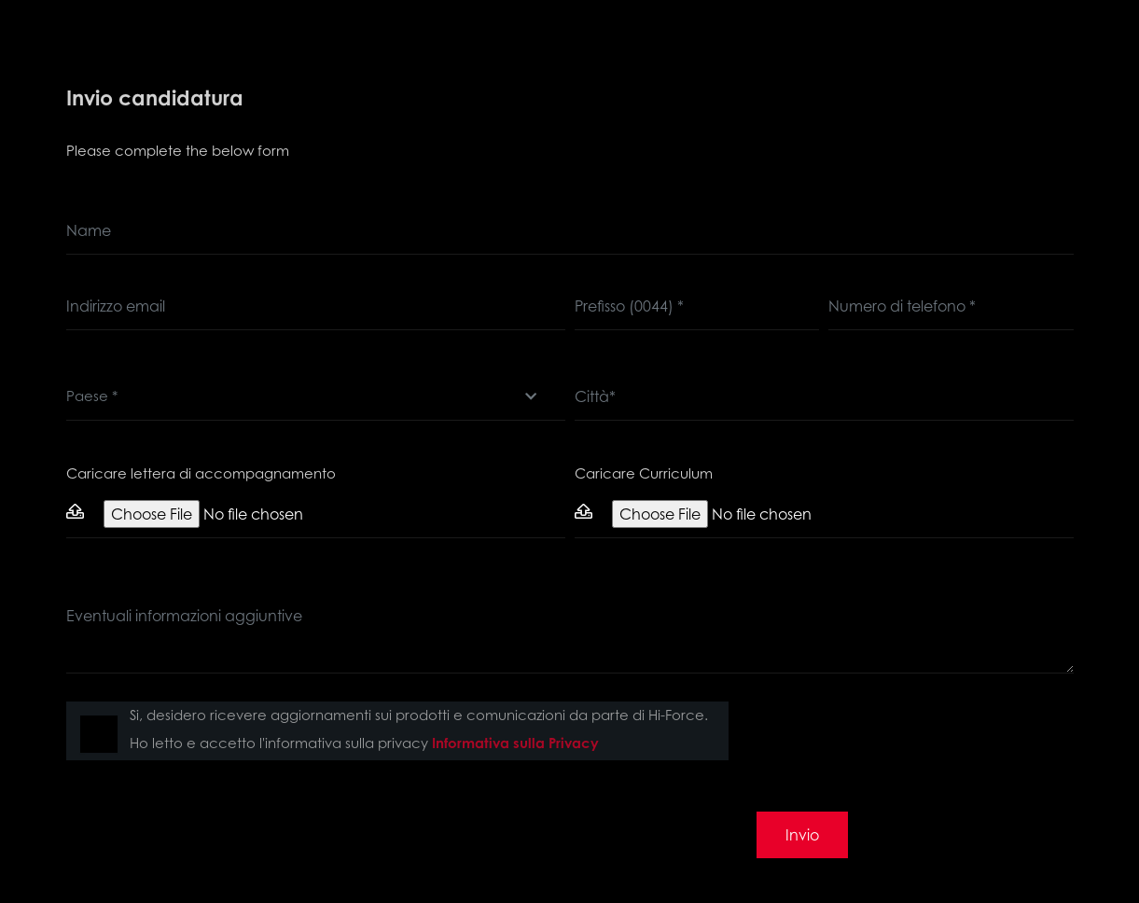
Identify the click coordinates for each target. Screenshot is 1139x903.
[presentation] (898, 738)
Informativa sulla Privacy (515, 743)
